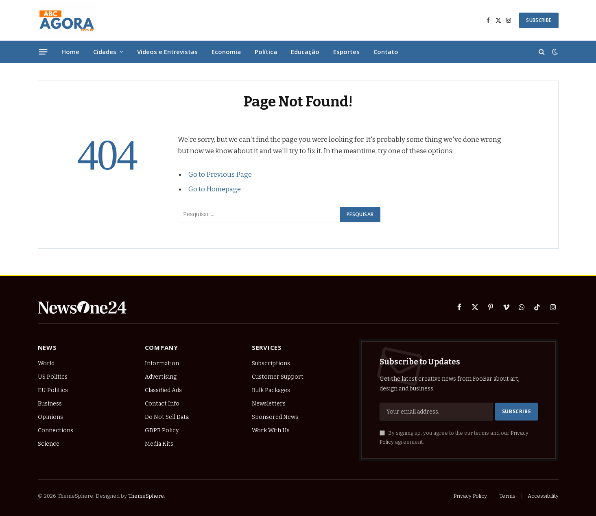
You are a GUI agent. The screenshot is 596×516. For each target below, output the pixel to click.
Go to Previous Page (220, 174)
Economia (226, 52)
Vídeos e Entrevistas (167, 52)
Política (266, 52)
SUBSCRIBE (538, 20)
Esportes (346, 52)
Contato (385, 52)
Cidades (104, 52)
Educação (305, 52)
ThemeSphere (146, 496)
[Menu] (43, 51)
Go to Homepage (214, 189)
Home (70, 52)
